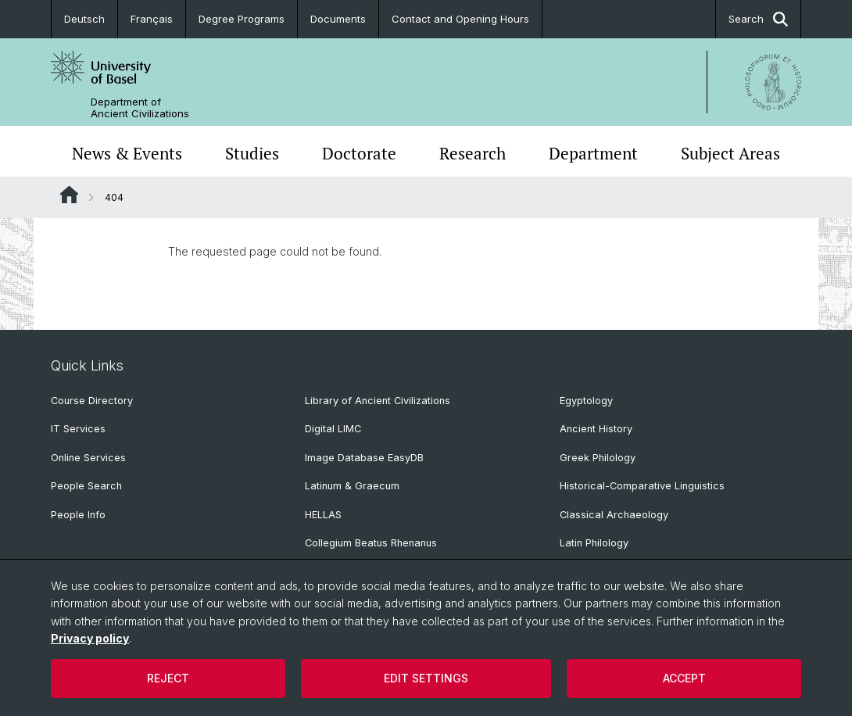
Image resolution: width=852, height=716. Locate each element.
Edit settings (426, 678)
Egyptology (586, 400)
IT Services (78, 429)
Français (152, 19)
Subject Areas (730, 153)
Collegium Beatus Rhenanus (371, 543)
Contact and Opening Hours (460, 19)
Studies (252, 153)
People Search (86, 486)
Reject (168, 678)
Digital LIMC (333, 429)
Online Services (88, 458)
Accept (684, 678)
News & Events (127, 153)
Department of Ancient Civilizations (140, 108)
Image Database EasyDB (364, 458)
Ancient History (596, 429)
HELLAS (323, 515)
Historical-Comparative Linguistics (642, 486)
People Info (78, 515)
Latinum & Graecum (352, 486)
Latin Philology (594, 543)
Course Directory (92, 400)
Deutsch (84, 19)
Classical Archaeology (614, 515)
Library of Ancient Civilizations (377, 400)
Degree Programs (242, 19)
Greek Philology (597, 458)
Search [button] (758, 19)
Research (472, 153)
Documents (338, 19)
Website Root (69, 194)
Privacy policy (90, 638)
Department (593, 153)
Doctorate (359, 153)
